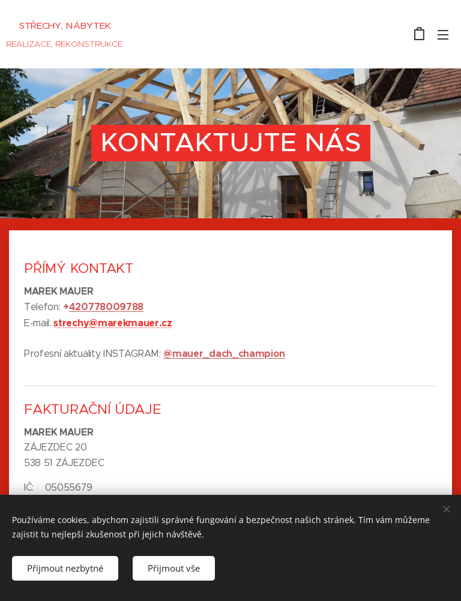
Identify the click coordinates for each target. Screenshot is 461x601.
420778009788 (106, 306)
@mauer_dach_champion (224, 353)
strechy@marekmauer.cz (112, 323)
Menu (443, 34)
